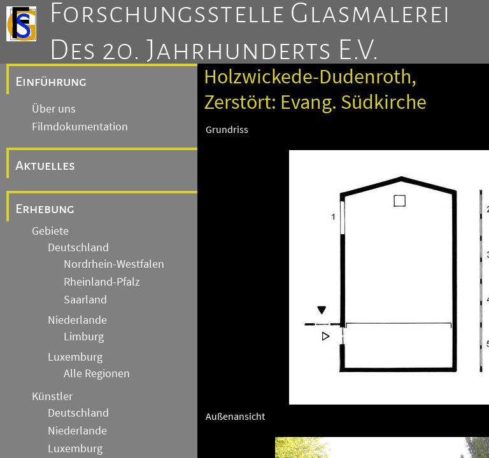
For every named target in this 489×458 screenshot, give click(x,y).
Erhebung (44, 209)
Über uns (54, 109)
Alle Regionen (97, 373)
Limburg (84, 337)
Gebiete (50, 231)
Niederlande (77, 320)
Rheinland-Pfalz (102, 282)
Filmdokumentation (80, 127)
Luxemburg (75, 357)
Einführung (51, 81)
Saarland (85, 300)
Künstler (52, 396)
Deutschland (78, 247)
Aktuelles (45, 165)
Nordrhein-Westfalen (114, 264)
